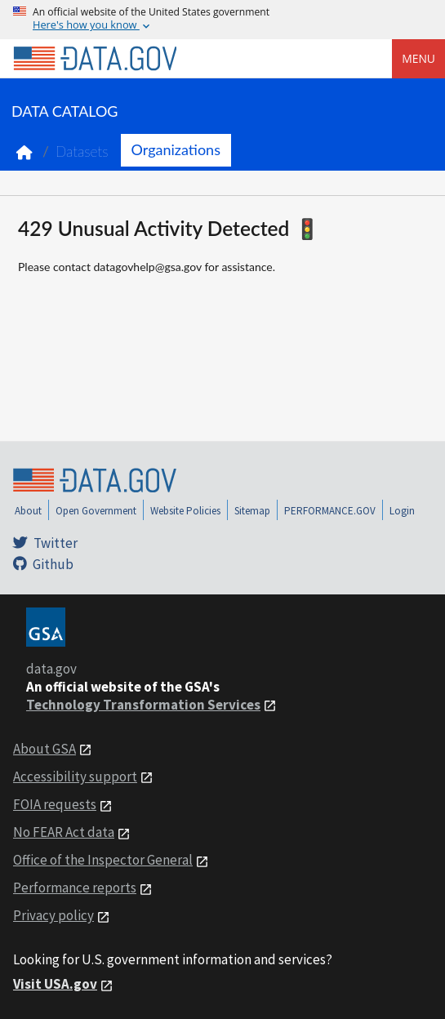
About (28, 511)
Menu (418, 58)
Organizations (175, 149)
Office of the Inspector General (103, 860)
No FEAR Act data (63, 832)
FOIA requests (54, 804)
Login (402, 511)
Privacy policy (53, 915)
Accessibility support (75, 776)
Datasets (82, 151)
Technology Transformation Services (143, 705)
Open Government (96, 511)
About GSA (44, 749)
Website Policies (185, 511)
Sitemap (252, 511)
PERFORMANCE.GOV (330, 511)
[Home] (94, 58)
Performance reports (74, 888)
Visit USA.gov (55, 984)
